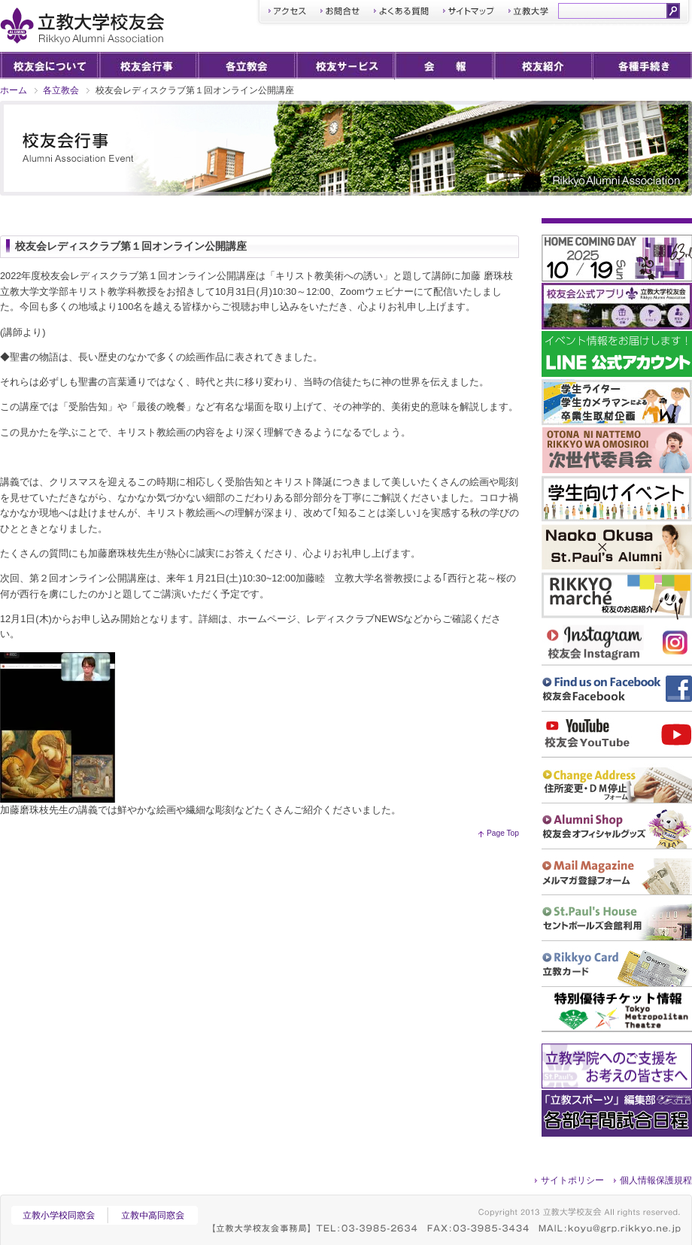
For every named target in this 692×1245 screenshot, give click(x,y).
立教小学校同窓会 (59, 1215)
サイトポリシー (572, 1180)
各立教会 (61, 90)
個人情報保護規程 (656, 1180)
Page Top (503, 833)
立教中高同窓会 (156, 1215)
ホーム (13, 90)
